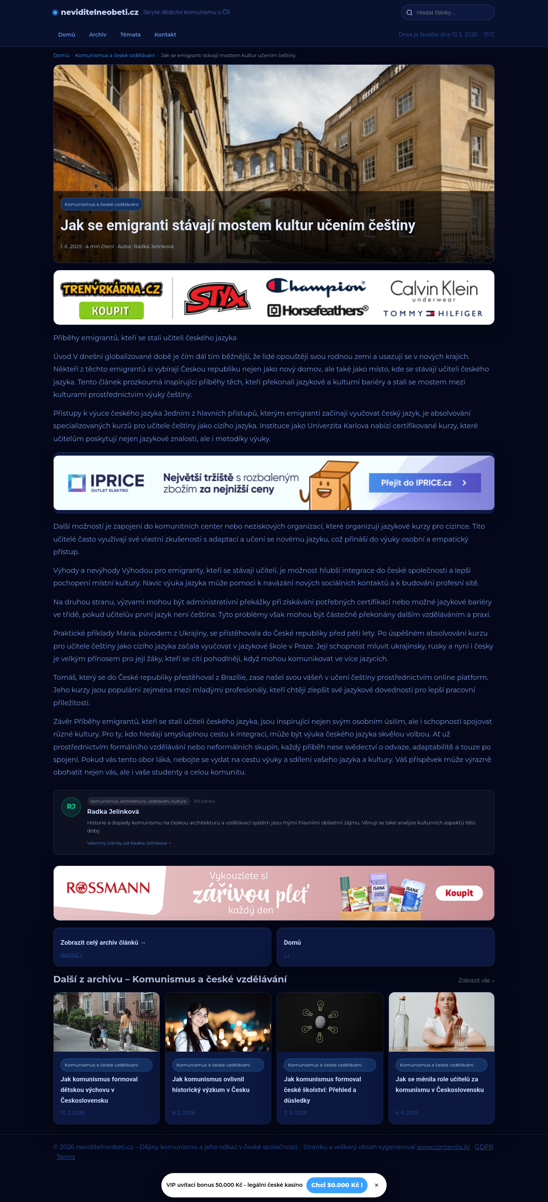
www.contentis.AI (443, 1147)
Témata (130, 34)
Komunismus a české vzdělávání (115, 55)
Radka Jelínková (113, 811)
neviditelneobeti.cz (100, 12)
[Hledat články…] (453, 12)
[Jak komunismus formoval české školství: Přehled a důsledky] (330, 1058)
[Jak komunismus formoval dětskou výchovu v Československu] (106, 1058)
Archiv (98, 34)
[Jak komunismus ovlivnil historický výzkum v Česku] (218, 1058)
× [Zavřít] (376, 1185)
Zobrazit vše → (477, 980)
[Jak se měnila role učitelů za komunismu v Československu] (442, 1058)
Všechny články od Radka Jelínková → (129, 843)
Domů (66, 34)
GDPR (484, 1147)
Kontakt (166, 34)
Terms (65, 1157)
